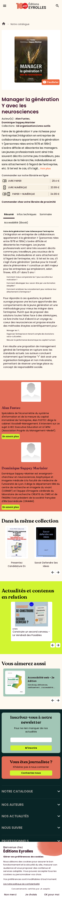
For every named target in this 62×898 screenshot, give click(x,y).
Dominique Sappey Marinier (18, 122)
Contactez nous (31, 773)
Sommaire (46, 214)
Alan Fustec (22, 118)
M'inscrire (31, 748)
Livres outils (43, 126)
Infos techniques (26, 214)
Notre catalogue (20, 24)
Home (4, 24)
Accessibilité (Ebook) (16, 222)
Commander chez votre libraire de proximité (29, 202)
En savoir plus (10, 436)
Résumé (9, 214)
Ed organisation (26, 126)
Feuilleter (50, 82)
